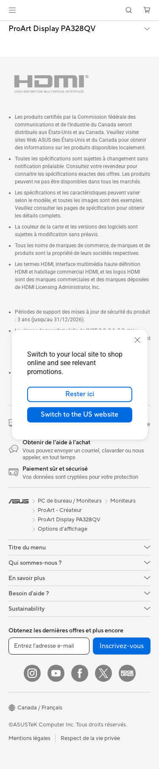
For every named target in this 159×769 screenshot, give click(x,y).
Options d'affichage (62, 529)
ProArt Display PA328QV (52, 29)
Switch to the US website (79, 414)
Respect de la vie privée (90, 738)
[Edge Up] (127, 673)
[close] (137, 339)
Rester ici (79, 394)
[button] (12, 10)
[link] (79, 10)
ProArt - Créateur (60, 510)
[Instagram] (32, 673)
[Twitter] (103, 673)
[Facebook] (79, 673)
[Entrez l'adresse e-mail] (48, 646)
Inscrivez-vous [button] (122, 646)
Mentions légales (29, 738)
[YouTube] (55, 673)
